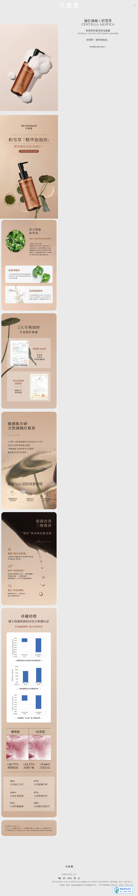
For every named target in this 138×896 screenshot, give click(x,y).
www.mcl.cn (69, 875)
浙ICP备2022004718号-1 (121, 882)
